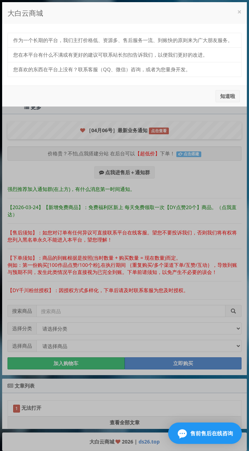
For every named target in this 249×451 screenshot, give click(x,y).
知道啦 (227, 96)
